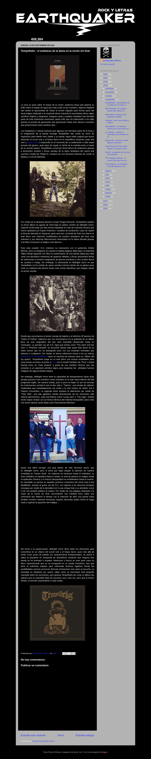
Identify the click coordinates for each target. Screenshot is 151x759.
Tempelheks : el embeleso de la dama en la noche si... (117, 104)
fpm (80, 752)
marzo (108, 189)
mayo (108, 182)
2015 (105, 208)
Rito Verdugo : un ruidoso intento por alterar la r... (116, 110)
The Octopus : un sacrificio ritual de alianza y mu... (116, 165)
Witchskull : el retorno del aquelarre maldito (115, 115)
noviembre (110, 92)
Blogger (104, 752)
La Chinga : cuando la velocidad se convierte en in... (116, 134)
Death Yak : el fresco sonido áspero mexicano (117, 141)
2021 (105, 74)
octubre (109, 96)
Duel (54, 362)
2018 (105, 85)
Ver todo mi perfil (107, 64)
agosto (109, 171)
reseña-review (32, 142)
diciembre (110, 88)
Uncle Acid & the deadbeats (34, 356)
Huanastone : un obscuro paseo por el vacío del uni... (117, 127)
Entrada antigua (85, 735)
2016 (105, 205)
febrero (109, 193)
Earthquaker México (112, 61)
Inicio (61, 735)
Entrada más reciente (33, 735)
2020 (105, 78)
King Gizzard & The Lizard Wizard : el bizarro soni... (116, 147)
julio (108, 175)
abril (108, 185)
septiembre (110, 99)
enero (108, 196)
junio (108, 178)
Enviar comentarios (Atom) (44, 741)
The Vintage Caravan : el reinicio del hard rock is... (116, 159)
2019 (105, 82)
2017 (105, 201)
